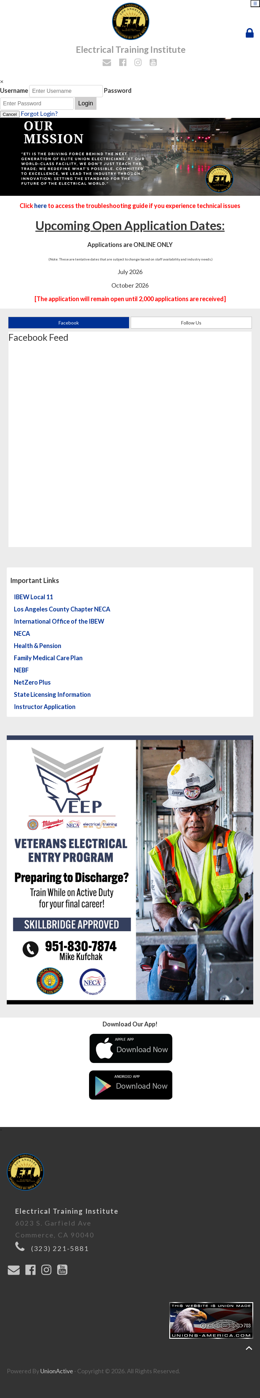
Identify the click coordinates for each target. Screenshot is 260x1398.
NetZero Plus (32, 682)
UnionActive (56, 1371)
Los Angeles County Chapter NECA (62, 609)
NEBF (21, 670)
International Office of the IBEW (59, 621)
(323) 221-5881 (60, 1248)
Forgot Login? (39, 113)
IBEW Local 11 (33, 597)
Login (85, 103)
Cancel (10, 114)
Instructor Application (44, 706)
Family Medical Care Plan (48, 658)
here (41, 205)
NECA (22, 633)
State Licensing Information (52, 694)
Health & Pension (37, 645)
